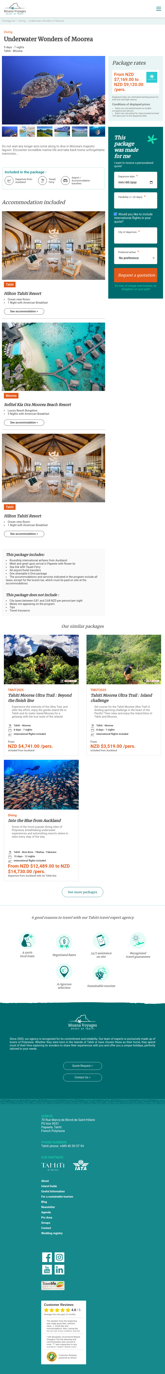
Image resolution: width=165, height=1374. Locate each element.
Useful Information (53, 1191)
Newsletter (48, 1207)
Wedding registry (52, 1233)
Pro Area (46, 1217)
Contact (46, 1228)
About (45, 1181)
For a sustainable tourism (57, 1196)
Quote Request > (82, 1065)
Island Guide (49, 1186)
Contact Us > (83, 1077)
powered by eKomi (68, 1356)
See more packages (82, 892)
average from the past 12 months (59, 1314)
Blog (44, 1202)
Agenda (46, 1212)
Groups (45, 1223)
